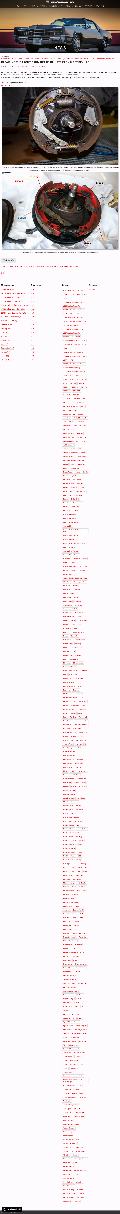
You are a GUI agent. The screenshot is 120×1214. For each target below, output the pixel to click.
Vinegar (84, 1159)
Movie (80, 852)
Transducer (74, 1068)
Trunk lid (83, 1097)
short (77, 1006)
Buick (65, 507)
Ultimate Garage (79, 1112)
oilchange (66, 864)
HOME (25, 6)
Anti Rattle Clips (68, 437)
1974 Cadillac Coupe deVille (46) (13, 309)
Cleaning (77, 582)
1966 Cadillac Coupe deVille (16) (13, 293)
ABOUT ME (100, 6)
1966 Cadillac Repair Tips (72, 321)
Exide (83, 705)
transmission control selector (73, 1076)
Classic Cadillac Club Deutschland (75, 578)
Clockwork (66, 586)
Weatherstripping (69, 1178)
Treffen (76, 1089)
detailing (78, 644)
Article (65, 445)
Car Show (66, 559)
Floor (65, 713)
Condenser (78, 605)
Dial (73, 651)
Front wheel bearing (81, 725)
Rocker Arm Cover (69, 948)
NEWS (18, 6)
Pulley (77, 906)
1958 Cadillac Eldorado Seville (73, 302)
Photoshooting (81, 883)
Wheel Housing (68, 1190)
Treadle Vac (67, 1089)
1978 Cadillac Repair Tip (71, 368)
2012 (32, 340)
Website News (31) (8, 360)
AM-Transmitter (68, 433)
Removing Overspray (80, 933)
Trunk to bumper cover (71, 1105)
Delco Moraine (80, 640)
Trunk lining (67, 1101)
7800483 (66, 387)
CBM (85, 566)
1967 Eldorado (68, 337)
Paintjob (66, 871)
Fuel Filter (66, 728)
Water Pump (67, 1174)
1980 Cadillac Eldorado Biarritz (74, 372)
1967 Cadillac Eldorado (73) (11, 301)
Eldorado (76, 690)
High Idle (78, 767)
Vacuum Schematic (70, 1143)
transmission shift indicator (72, 1085)
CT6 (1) (4, 332)
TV (80, 1109)
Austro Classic (68, 456)
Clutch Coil (67, 590)
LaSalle (78, 806)
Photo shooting (68, 883)
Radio (74, 918)
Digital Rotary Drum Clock (72, 655)
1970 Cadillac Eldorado (71, 341)
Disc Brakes (74, 659)
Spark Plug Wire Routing (71, 1014)
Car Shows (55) (7, 325)
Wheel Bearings (68, 1186)
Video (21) (5, 356)
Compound (78, 601)
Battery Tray (75, 468)
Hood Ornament (68, 779)
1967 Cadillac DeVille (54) (10, 297)
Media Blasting (68, 837)
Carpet (65, 562)
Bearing (77, 472)
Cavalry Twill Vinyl (69, 566)
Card (85, 559)
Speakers (66, 1018)
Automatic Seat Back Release (73, 460)
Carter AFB (75, 562)
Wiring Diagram (68, 1197)
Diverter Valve (78, 663)
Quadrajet (66, 910)
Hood (65, 775)
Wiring (82, 1193)
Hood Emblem (75, 775)
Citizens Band (68, 574)
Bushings (66, 510)
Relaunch (66, 933)
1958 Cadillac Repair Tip (71, 306)
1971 (84, 341)
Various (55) (5, 352)
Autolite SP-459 (81, 456)
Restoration (41, 66)
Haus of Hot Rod (69, 752)
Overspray (82, 864)
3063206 (73, 383)
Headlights (80, 759)
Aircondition (67, 426)
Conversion (79, 613)
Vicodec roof (67, 1159)
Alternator (66, 429)
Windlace (66, 1193)
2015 (32, 329)
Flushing (72, 713)
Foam (65, 717)
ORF (74, 864)
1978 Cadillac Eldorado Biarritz (74, 364)
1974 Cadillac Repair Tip (71, 356)
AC (69, 402)
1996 (65, 375)
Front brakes (40, 266)
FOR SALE (78, 6)
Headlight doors (68, 759)
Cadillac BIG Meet (69, 514)
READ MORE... (8, 260)
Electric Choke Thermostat (72, 694)
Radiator (66, 918)
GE (72, 740)
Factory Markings (69, 709)
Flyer (80, 713)
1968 (78, 337)
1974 (65, 348)
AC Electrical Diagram (71, 406)
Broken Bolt (75, 499)
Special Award (77, 1018)
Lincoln (73, 813)
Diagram (66, 651)
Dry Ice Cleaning (69, 686)
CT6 (73, 624)
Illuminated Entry (69, 794)
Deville (65, 647)
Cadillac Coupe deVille (71, 535)
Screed (77, 972)
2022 (32, 301)
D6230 (76, 628)
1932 (79, 294)
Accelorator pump (69, 414)
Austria (83, 453)
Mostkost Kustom (69, 852)
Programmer (67, 906)
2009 (32, 352)
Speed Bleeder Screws (71, 1022)
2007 (32, 360)
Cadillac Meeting (69, 547)
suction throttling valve (79, 1033)
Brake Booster (81, 491)
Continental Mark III (70, 609)
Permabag (66, 879)
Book (65, 491)
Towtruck (82, 1064)
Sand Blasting (81, 968)
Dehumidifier (67, 640)
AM (74, 429)
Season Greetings (69, 975)
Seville (78, 999)
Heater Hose (79, 763)
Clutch (75, 586)
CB (80, 566)
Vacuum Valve (68, 1147)
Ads (64, 422)
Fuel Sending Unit (69, 732)
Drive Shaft (73, 674)
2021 (32, 305)
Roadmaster (67, 945)
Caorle (76, 555)
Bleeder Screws (68, 483)
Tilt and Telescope (80, 1053)
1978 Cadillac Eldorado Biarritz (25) (14, 313)
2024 (32, 293)
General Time (68, 744)
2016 (32, 325)
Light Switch (80, 810)
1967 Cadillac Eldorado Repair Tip (75, 329)
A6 (64, 402)
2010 (32, 348)
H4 (79, 748)
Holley (73, 771)
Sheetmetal (67, 1002)
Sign (82, 1006)
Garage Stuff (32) (7, 340)
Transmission (68, 1072)
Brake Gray (78, 495)
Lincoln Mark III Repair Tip (72, 817)
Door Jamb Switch (69, 667)
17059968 (66, 395)
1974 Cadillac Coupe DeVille (73, 352)
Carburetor (76, 559)
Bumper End (74, 507)
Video (77, 1159)
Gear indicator (81, 740)
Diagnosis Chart (76, 647)
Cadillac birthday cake (71, 522)
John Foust (81, 798)
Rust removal (67, 964)
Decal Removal (78, 632)
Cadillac (75, 510)
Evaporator (75, 705)
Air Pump (82, 422)
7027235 (81, 383)
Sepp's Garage (68, 999)
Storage (66, 1033)
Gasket (65, 740)
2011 (32, 344)
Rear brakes (67, 921)
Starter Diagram (81, 1026)
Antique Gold (81, 437)
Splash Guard (68, 1026)
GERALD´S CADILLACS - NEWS (60, 2)
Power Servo (81, 891)
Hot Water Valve (79, 782)
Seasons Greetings (70, 979)
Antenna (80, 433)
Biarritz (65, 476)
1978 (71, 360)
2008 (32, 356)
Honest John (82, 771)
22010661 (76, 399)
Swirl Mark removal (70, 1041)
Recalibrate (67, 925)
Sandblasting (67, 972)
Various (65, 1151)
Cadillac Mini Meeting (70, 551)
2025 (32, 290)
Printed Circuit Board (70, 902)
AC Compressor (78, 402)
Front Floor (67, 725)
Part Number (76, 871)
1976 (85, 356)
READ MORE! (6, 85)
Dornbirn (84, 671)
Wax (76, 1174)
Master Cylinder (68, 829)
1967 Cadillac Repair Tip (27, 266)
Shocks (76, 1002)
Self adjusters (74, 266)
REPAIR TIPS (54, 6)
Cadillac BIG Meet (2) (9, 321)
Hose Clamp (81, 779)
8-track (80, 290)
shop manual (67, 1006)
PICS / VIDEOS (66, 6)
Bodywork (74, 487)
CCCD (65, 570)
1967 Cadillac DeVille (28, 66)
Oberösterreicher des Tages (72, 860)
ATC (79, 449)
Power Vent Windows (70, 894)
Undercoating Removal (71, 1124)
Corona (65, 620)
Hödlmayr (82, 786)
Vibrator (75, 1155)
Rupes (75, 960)
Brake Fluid (67, 495)
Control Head (67, 613)
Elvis (81, 698)
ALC (85, 426)
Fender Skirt (82, 709)
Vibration (66, 1155)
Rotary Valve (75, 956)
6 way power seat (69, 290)
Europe (65, 705)
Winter (75, 1193)
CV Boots (81, 624)
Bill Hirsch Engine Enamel (72, 480)
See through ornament (71, 991)
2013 (32, 336)
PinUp (74, 887)
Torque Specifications (70, 1060)
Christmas (81, 570)
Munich (65, 856)
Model (65, 844)
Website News (68, 1182)
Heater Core (67, 763)
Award (65, 464)
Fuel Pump (77, 728)
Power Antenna (68, 891)
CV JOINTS (67, 628)
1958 (65, 298)
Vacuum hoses (68, 1136)
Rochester (78, 945)
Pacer (65, 867)
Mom (81, 844)
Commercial (67, 601)
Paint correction (82, 867)
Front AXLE (83, 717)
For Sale (73, 717)
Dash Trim (66, 632)
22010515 (66, 399)
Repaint (66, 937)
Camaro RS (67, 555)
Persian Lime (77, 879)
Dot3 (65, 674)
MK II (74, 840)
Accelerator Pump (69, 410)
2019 (32, 313)
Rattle (81, 918)
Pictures (66, 887)
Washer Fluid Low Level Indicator (74, 1170)
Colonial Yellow (68, 593)
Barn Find (81, 464)
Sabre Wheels (68, 968)
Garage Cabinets (77, 736)
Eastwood (66, 690)
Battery (65, 468)
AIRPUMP (77, 426)
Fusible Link (83, 732)
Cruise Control (82, 620)
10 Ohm (66, 294)
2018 (32, 317)
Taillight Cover (73, 1045)
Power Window (68, 898)
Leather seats (68, 810)
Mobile (81, 840)
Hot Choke (67, 782)
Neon (73, 856)
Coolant (79, 617)
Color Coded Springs (52, 266)
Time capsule (68, 1057)
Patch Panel (67, 875)
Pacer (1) (4, 344)
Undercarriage (79, 1116)
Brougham (66, 503)
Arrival (83, 441)
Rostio (65, 956)
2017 (32, 321)
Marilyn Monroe (68, 825)
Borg (71, 491)
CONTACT (88, 6)
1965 (71, 314)
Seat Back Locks (69, 983)
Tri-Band (66, 1093)
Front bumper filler (81, 721)
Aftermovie (72, 422)
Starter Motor (67, 1029)
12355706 (66, 391)
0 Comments (6, 273)
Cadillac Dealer (68, 539)
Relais (77, 929)
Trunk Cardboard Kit (70, 1097)
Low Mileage (67, 821)
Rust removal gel (81, 964)
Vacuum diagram (69, 1132)
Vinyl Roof (66, 1163)
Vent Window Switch (78, 1151)
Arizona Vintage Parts (70, 441)
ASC (72, 445)
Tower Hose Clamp (69, 1064)
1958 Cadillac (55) (8, 290)
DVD (79, 686)
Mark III (79, 825)
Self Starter (79, 995)
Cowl (73, 620)
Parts (85, 871)
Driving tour (67, 678)
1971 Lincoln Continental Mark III (74, 344)
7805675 (75, 387)
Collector (77, 590)
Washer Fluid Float (69, 1166)
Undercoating (68, 1120)
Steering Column (81, 1029)
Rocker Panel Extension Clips (73, 952)
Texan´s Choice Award (71, 1049)
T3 (64, 1045)
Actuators (66, 418)
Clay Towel (67, 582)
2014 (32, 332)
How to (73, 786)
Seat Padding (82, 983)
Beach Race (67, 472)
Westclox (79, 1182)
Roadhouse (73, 941)
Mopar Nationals (69, 848)
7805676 (84, 387)
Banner (72, 464)
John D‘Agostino (69, 798)
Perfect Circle (79, 875)
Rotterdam (67, 960)
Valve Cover (80, 1147)
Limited (65, 813)
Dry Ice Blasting (68, 682)
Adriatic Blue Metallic (80, 418)
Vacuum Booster (69, 1128)
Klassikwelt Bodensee (70, 802)
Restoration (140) (7, 348)
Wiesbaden (80, 1190)
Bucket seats (77, 503)
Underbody (67, 1116)
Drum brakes (64, 266)
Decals (65, 636)
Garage (65, 736)
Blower (65, 487)
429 (73, 294)
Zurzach (77, 1201)
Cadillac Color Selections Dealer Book (74, 531)
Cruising (66, 624)
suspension (75, 1037)
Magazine (78, 821)
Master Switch (82, 829)
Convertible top (68, 617)
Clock (84, 582)
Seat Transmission (69, 987)
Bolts (82, 487)
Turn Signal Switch (69, 1109)
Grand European (69, 748)
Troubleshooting (77, 1093)
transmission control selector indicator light (73, 1081)
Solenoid (66, 1010)
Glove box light (80, 744)
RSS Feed (93, 290)
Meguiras (66, 840)
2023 (32, 297)
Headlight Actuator (69, 755)
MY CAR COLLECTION (37, 6)
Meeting (79, 837)
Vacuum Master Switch (71, 1139)
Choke (73, 570)
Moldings (73, 844)
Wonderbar (81, 1197)
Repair (73, 937)
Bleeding (80, 483)
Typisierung (67, 1112)
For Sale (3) (5, 336)
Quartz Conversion (69, 914)
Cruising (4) (5, 329)
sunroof (65, 1037)
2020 (32, 309)
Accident (81, 414)
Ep (75, 701)
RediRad (77, 925)
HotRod (66, 786)
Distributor (66, 663)
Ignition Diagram (69, 790)
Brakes (65, 499)
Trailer (65, 1068)
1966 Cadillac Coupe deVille (73, 317)
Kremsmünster (68, 806)
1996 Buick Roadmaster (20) (11, 317)
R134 (81, 914)
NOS (79, 856)
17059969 (76, 395)
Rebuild (77, 921)
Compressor (67, 605)
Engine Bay (67, 701)
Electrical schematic (70, 698)
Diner (65, 659)
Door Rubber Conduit (70, 671)
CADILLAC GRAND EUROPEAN (74, 543)
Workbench (67, 1201)
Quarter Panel (78, 910)
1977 (65, 360)
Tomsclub (78, 1057)
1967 (85, 321)
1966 (77, 314)
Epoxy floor (83, 701)
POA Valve (82, 887)
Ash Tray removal (69, 449)
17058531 (76, 391)
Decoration (74, 636)
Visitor (75, 1163)
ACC (83, 406)
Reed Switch (67, 929)
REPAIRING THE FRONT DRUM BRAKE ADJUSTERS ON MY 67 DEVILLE (45, 62)
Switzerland (83, 1041)
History (65, 771)
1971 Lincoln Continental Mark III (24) (14, 305)
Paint (72, 867)
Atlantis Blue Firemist (70, 453)
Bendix (85, 472)
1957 (85, 294)
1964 (65, 314)
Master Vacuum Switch (71, 833)
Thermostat (67, 1053)
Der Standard (68, 644)
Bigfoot (73, 476)
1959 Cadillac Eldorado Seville (73, 310)
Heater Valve (67, 767)
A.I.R (84, 399)
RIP (64, 941)
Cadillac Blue (67, 526)
